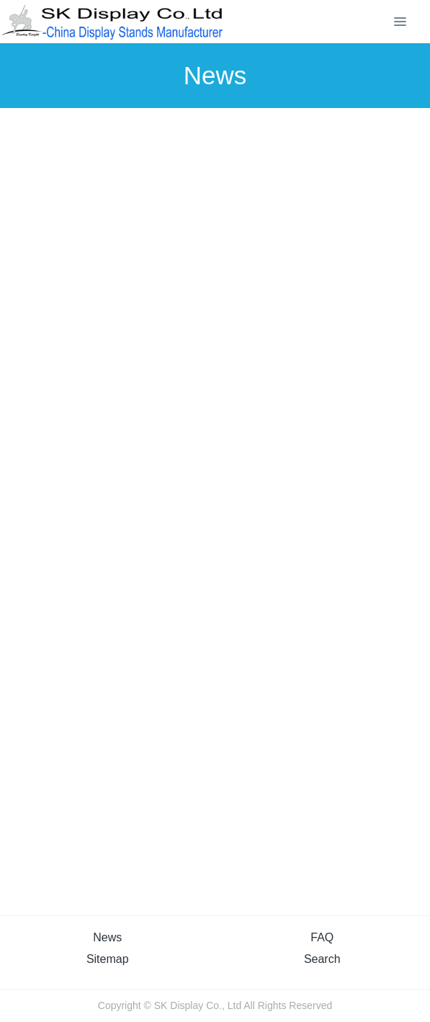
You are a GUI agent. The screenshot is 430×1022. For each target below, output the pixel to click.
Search (322, 959)
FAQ (321, 937)
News (107, 937)
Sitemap (107, 959)
